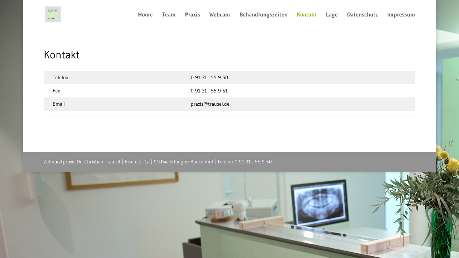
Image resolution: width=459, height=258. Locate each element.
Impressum (401, 15)
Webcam (219, 15)
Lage (332, 15)
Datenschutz (362, 15)
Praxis (192, 15)
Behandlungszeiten (264, 15)
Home (145, 15)
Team (169, 15)
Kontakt (307, 15)
